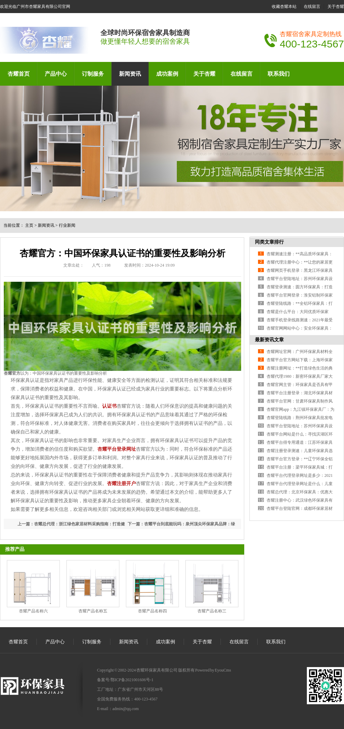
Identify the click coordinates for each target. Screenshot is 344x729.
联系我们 (279, 74)
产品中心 (56, 74)
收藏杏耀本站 (284, 6)
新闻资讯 (130, 74)
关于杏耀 (335, 6)
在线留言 (312, 6)
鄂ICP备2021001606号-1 (131, 679)
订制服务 (93, 74)
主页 (29, 225)
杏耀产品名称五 (92, 611)
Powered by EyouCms (213, 670)
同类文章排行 (269, 242)
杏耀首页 (19, 74)
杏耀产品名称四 (152, 611)
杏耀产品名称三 (211, 611)
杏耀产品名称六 (33, 611)
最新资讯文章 (269, 339)
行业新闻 (67, 225)
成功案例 (167, 74)
